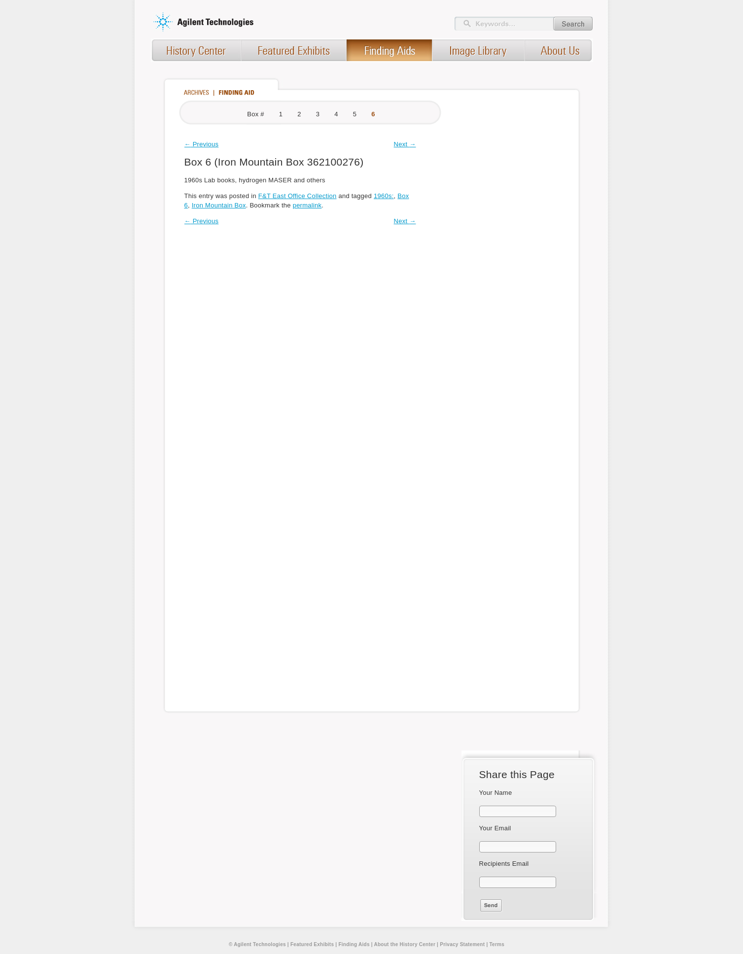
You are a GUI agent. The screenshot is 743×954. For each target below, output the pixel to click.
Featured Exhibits (312, 944)
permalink (307, 205)
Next (405, 144)
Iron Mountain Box (219, 205)
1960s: (384, 196)
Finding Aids (353, 944)
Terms (496, 944)
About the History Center (404, 944)
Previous (201, 144)
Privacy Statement (462, 944)
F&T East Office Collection (297, 196)
